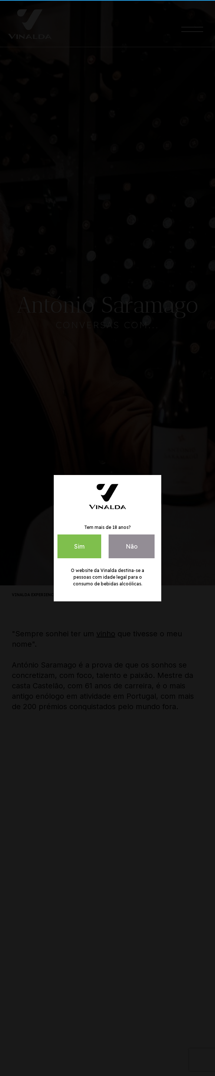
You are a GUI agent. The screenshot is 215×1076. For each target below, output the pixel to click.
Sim (79, 546)
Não (132, 546)
